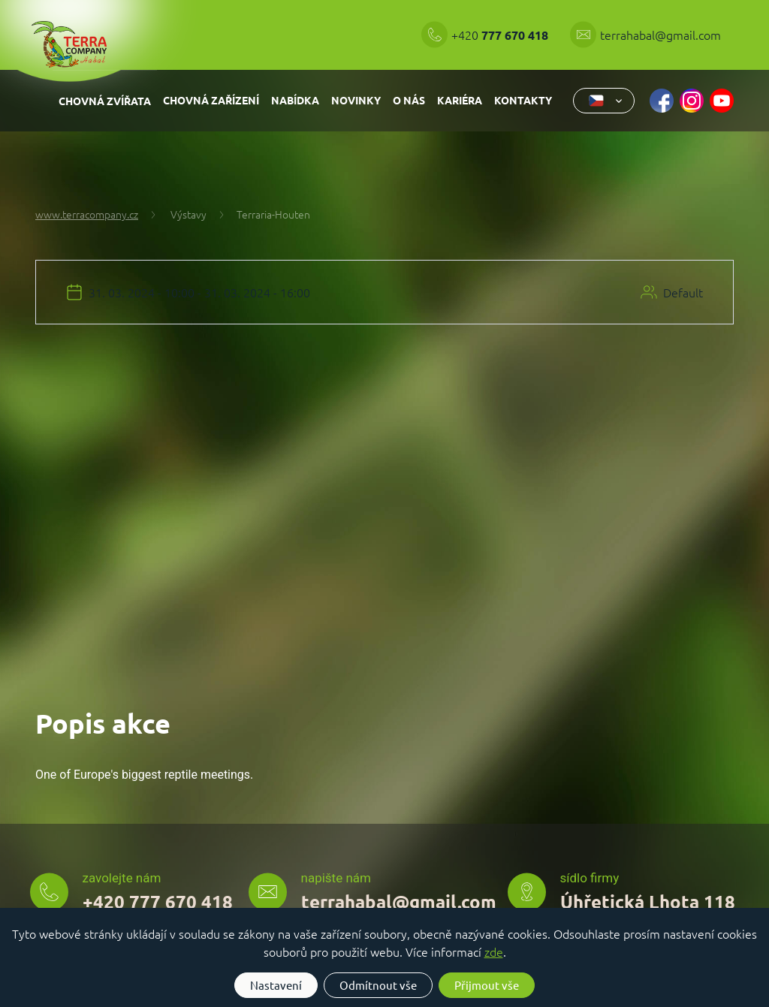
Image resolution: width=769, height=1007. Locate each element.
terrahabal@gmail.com (660, 34)
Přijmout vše (486, 985)
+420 (501, 34)
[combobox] (604, 100)
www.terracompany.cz (86, 214)
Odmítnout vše (378, 985)
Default (683, 292)
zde (493, 951)
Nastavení (276, 985)
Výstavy (178, 214)
